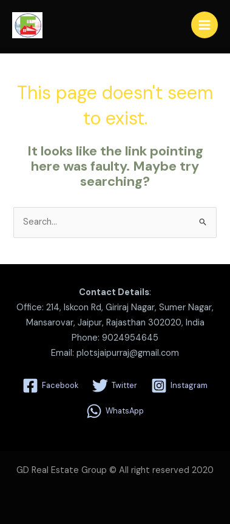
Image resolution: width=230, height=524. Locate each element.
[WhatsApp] (115, 411)
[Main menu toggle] (204, 25)
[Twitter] (114, 385)
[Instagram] (179, 385)
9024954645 (130, 338)
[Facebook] (50, 385)
